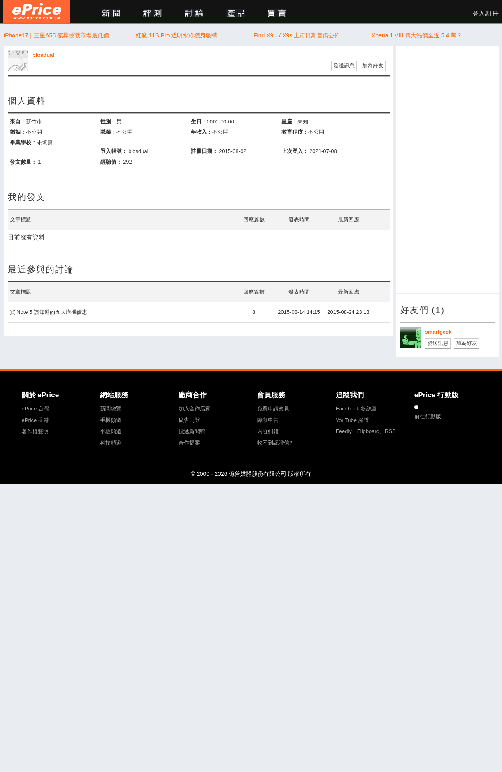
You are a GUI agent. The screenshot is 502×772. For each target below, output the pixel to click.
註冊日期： (204, 151)
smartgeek (438, 332)
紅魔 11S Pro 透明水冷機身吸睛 (176, 35)
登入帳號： (113, 151)
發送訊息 (344, 66)
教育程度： (294, 132)
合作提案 (189, 443)
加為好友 (372, 66)
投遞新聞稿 (192, 431)
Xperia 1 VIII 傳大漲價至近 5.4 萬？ (417, 35)
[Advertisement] (441, 169)
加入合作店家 (195, 409)
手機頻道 (110, 420)
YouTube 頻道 (352, 420)
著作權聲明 (35, 431)
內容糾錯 (268, 431)
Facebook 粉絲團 (356, 409)
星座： (289, 121)
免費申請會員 (273, 409)
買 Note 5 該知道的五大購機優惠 (49, 312)
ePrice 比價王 (36, 11)
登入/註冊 (485, 13)
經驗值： (111, 162)
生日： (199, 121)
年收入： (201, 132)
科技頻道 (110, 443)
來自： (18, 121)
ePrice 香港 (35, 420)
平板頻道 (110, 431)
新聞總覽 (110, 409)
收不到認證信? (274, 443)
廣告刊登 (189, 420)
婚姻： (18, 132)
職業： (108, 132)
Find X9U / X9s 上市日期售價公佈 (296, 35)
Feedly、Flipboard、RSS (366, 431)
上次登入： (294, 151)
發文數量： (23, 162)
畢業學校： (23, 142)
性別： (108, 121)
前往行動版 (427, 416)
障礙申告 (268, 420)
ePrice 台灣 (35, 409)
